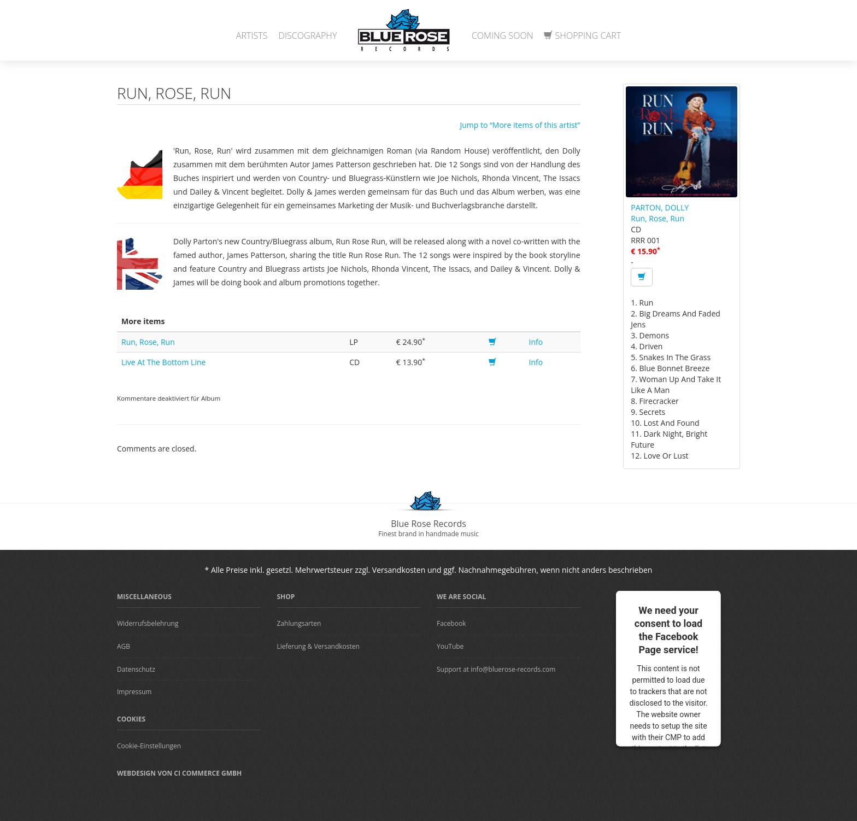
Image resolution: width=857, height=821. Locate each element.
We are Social (461, 596)
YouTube (450, 646)
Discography (308, 36)
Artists (252, 36)
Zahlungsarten (299, 623)
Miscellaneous (144, 596)
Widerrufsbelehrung (147, 623)
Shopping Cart (582, 36)
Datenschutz (136, 669)
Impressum (134, 691)
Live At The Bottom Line (163, 362)
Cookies (131, 719)
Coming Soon (502, 36)
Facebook (451, 623)
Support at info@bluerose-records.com (496, 669)
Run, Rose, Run (148, 342)
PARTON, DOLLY (660, 207)
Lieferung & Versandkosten (318, 646)
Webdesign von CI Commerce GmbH (179, 773)
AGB (123, 646)
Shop (286, 596)
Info (536, 342)
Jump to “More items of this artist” (520, 125)
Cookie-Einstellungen (149, 745)
